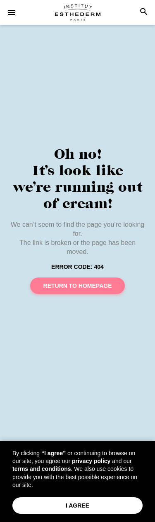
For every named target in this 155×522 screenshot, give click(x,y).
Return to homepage (77, 285)
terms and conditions (41, 469)
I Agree (77, 505)
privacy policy (91, 461)
